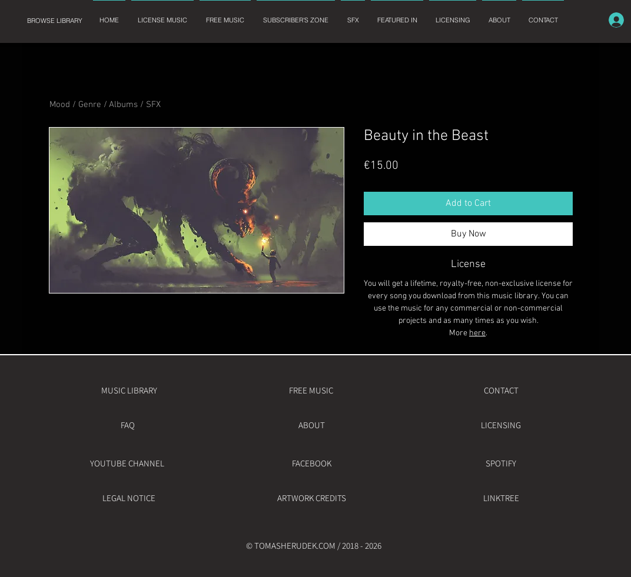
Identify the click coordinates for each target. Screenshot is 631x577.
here (477, 333)
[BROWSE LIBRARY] (54, 21)
